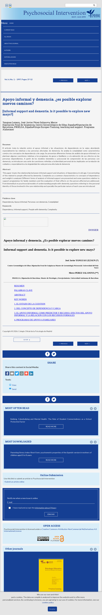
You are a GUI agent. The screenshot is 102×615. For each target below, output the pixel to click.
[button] (91, 408)
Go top (27, 339)
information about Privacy (45, 508)
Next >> (87, 80)
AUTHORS (7, 50)
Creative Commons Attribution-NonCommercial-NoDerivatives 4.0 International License (50, 530)
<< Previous (63, 80)
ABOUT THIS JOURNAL (11, 43)
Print (14, 385)
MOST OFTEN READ (10, 64)
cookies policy (48, 602)
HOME (11, 23)
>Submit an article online (14, 482)
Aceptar (52, 609)
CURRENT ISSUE (9, 30)
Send (14, 389)
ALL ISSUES (7, 36)
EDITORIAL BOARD (10, 57)
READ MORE (51, 426)
